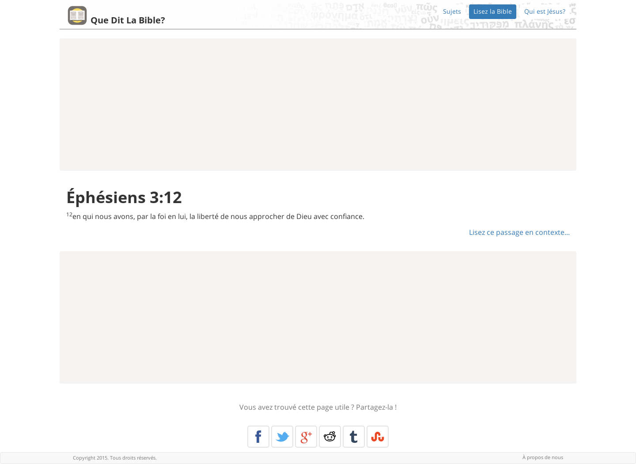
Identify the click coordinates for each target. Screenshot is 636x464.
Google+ (306, 437)
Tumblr (354, 437)
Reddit (330, 437)
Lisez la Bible (492, 11)
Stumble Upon (378, 437)
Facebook (258, 437)
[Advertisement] (318, 104)
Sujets (452, 11)
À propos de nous (542, 457)
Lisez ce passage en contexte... (519, 232)
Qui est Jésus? (544, 11)
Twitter (282, 437)
